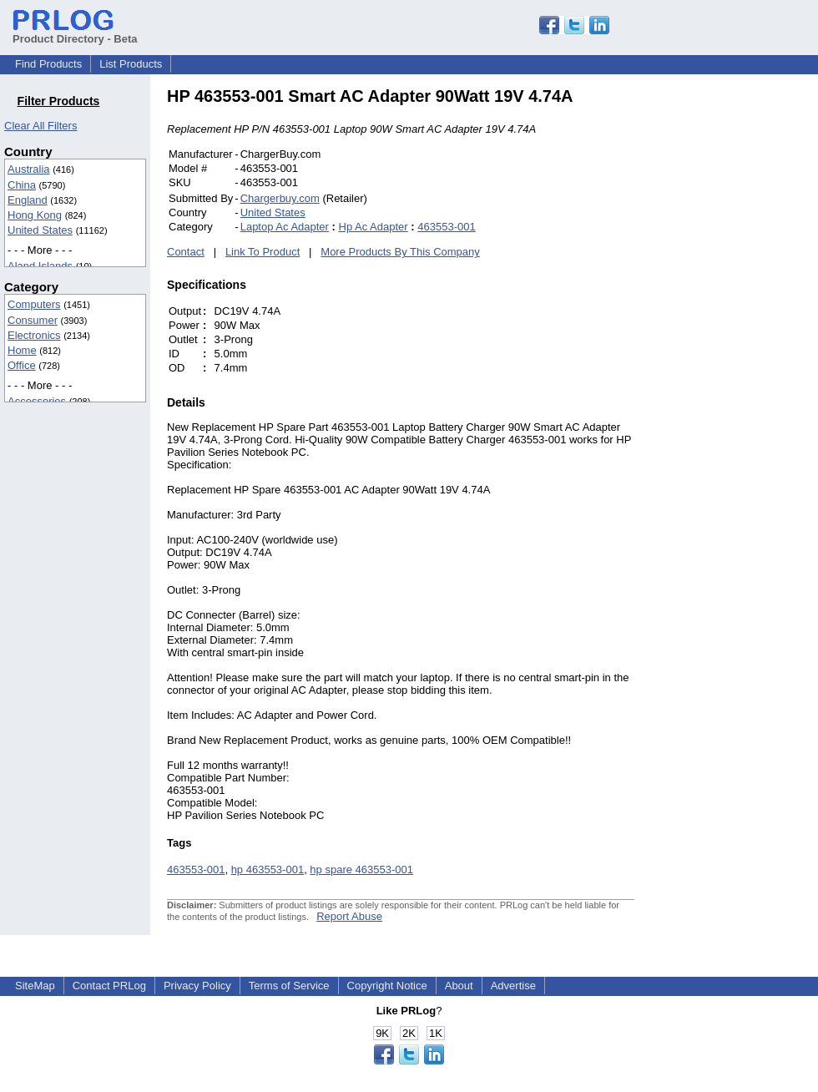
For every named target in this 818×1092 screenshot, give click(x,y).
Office (22, 365)
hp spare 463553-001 (361, 869)
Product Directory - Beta (75, 32)
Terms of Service (289, 985)
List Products (130, 64)
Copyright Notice (387, 985)
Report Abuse (349, 916)
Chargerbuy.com (280, 198)
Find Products (48, 64)
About (459, 985)
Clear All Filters (40, 125)
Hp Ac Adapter (373, 226)
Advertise (513, 985)
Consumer (33, 320)
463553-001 (446, 226)
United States (40, 230)
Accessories (37, 401)
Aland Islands (40, 266)
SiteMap (35, 985)
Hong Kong (35, 215)
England (28, 200)
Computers (34, 304)
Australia (29, 169)
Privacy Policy (197, 985)
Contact (185, 251)
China (22, 185)
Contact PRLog (109, 985)
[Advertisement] (747, 337)
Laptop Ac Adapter (284, 226)
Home (22, 350)
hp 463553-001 (267, 869)
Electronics (34, 335)
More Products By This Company (400, 251)
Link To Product (262, 251)
